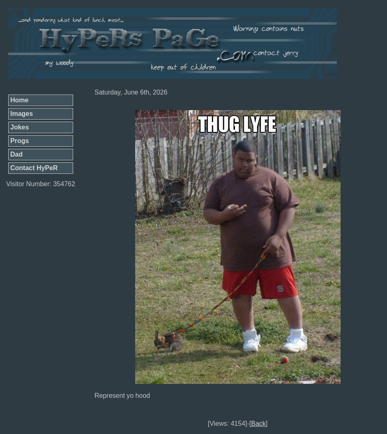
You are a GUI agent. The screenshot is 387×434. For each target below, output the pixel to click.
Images (21, 113)
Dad (16, 154)
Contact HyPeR (34, 167)
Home (19, 100)
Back (258, 423)
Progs (19, 140)
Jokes (19, 127)
